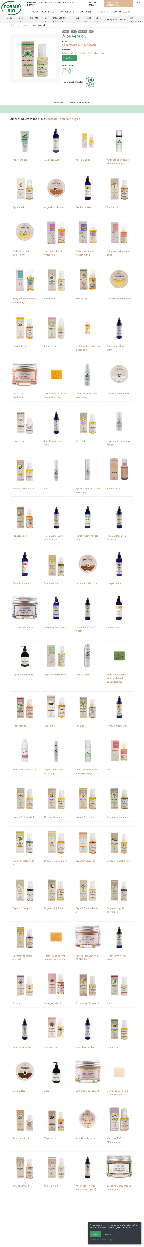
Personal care (33, 19)
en (137, 2)
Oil (91, 31)
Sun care (78, 19)
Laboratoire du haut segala (63, 118)
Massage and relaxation (60, 19)
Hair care (45, 19)
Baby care (98, 19)
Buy (69, 57)
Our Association (123, 11)
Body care (9, 19)
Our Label (85, 11)
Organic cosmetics (43, 11)
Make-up (88, 19)
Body (66, 31)
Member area (92, 3)
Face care (20, 19)
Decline (108, 1234)
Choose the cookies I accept (101, 1239)
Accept (95, 1234)
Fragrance (112, 19)
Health (123, 19)
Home (14, 24)
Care (73, 31)
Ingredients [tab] (59, 102)
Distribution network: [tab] (80, 102)
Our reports (67, 11)
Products (102, 11)
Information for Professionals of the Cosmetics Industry (50, 3)
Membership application (113, 3)
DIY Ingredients (135, 19)
